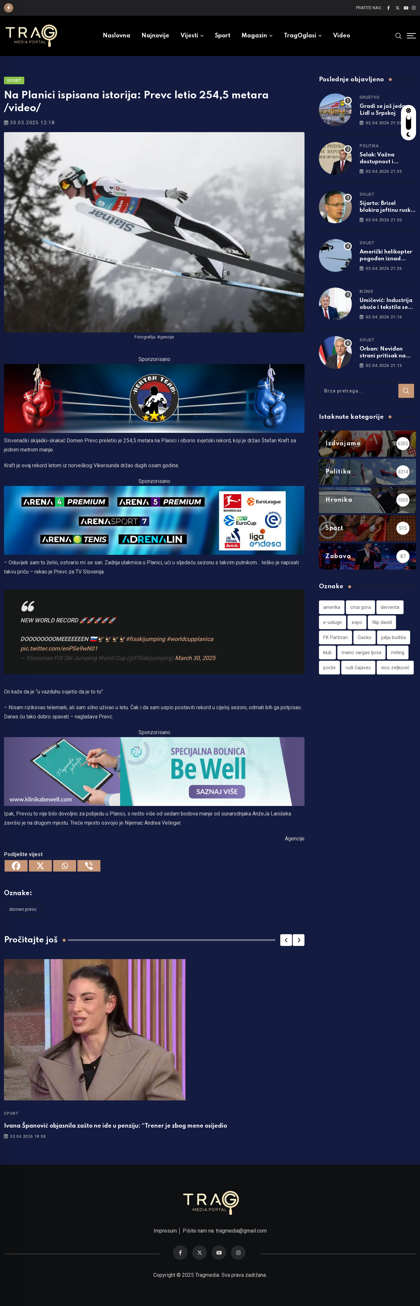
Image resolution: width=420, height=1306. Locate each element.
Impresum (165, 1231)
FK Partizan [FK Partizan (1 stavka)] (335, 637)
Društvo (370, 97)
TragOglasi (300, 36)
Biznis (366, 291)
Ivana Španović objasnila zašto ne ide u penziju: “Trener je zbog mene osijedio (115, 1126)
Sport (222, 36)
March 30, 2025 (195, 657)
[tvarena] (154, 520)
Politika (369, 146)
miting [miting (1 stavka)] (397, 652)
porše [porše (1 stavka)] (329, 668)
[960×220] (154, 398)
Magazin (254, 36)
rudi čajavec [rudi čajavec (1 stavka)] (358, 668)
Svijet (367, 194)
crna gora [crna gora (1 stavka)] (360, 607)
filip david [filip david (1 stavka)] (382, 622)
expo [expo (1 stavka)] (357, 622)
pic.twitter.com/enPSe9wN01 (58, 648)
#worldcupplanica (189, 638)
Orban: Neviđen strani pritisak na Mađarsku (383, 356)
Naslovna (116, 36)
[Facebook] (16, 866)
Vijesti (189, 36)
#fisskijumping (145, 638)
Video (341, 36)
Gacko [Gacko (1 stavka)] (364, 637)
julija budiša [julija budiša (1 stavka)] (393, 637)
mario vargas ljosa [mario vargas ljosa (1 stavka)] (361, 652)
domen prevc (22, 909)
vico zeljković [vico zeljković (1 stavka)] (395, 668)
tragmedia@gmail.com (241, 1231)
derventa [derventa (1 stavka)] (390, 607)
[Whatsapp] (64, 866)
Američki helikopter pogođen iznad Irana (386, 259)
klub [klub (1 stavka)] (327, 652)
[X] (40, 866)
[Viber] (88, 866)
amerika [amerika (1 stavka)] (331, 607)
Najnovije (155, 36)
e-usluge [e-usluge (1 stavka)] (332, 622)
